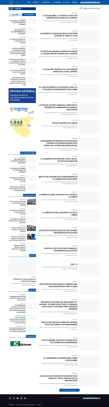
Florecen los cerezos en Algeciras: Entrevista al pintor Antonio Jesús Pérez (17, 238)
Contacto (38, 405)
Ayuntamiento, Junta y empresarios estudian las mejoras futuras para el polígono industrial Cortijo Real (18, 81)
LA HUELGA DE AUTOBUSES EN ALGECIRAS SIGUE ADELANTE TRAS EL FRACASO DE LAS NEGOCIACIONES (58, 378)
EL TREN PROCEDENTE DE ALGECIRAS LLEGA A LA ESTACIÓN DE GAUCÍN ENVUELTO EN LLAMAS (58, 88)
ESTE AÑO (15, 14)
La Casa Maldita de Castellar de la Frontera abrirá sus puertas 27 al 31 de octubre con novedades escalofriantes (18, 308)
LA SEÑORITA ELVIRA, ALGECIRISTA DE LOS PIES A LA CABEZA (58, 195)
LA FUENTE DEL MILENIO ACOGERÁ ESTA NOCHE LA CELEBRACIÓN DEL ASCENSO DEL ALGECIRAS (58, 52)
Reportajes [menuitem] (46, 2)
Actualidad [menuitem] (57, 2)
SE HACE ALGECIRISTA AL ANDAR (64, 123)
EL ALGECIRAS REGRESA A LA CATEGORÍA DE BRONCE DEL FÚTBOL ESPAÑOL (60, 70)
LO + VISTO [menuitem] (66, 2)
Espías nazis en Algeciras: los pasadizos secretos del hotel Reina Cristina (18, 188)
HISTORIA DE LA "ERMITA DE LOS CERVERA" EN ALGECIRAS (18, 22)
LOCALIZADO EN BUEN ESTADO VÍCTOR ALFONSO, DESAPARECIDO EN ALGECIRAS (58, 231)
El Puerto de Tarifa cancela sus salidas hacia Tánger (25, 280)
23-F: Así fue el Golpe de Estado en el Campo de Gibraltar (18, 229)
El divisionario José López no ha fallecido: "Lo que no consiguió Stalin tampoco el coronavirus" (17, 62)
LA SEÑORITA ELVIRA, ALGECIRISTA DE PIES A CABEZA (59, 213)
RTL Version (12, 405)
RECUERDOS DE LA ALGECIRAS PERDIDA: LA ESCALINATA (18, 31)
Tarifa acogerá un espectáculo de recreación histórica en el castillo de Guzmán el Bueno (18, 320)
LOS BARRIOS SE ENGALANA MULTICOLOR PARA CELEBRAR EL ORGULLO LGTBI (58, 34)
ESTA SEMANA (29, 14)
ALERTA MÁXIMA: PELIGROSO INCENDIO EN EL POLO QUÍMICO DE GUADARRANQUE (59, 341)
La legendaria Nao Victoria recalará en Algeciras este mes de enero (18, 298)
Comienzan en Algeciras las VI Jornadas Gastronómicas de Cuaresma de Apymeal (17, 329)
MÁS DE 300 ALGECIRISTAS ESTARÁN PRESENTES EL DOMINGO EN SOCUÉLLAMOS (58, 178)
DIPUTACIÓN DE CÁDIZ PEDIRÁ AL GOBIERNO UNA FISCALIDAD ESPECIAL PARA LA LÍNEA (58, 285)
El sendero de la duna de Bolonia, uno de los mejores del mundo (17, 220)
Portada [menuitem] (74, 2)
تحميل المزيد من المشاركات (70, 390)
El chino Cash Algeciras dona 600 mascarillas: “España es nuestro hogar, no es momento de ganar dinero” (18, 52)
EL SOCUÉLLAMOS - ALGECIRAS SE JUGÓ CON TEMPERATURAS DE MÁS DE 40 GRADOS (60, 16)
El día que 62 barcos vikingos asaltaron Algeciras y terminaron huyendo (19, 248)
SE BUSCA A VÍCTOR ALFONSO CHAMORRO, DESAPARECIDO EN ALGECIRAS (60, 249)
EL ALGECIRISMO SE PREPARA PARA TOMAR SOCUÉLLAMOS (60, 359)
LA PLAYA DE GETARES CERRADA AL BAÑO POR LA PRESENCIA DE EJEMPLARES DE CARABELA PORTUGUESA (58, 107)
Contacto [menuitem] (36, 2)
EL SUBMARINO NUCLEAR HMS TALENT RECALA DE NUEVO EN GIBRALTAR (59, 160)
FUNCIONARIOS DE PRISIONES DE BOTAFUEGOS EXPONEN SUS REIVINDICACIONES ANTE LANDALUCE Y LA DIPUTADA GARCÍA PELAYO (59, 143)
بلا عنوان (73, 264)
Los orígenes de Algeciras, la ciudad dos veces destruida (18, 41)
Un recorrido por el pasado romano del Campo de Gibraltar (18, 72)
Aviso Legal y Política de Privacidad (25, 405)
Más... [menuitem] (29, 2)
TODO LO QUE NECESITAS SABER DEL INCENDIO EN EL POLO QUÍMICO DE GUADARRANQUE (59, 323)
